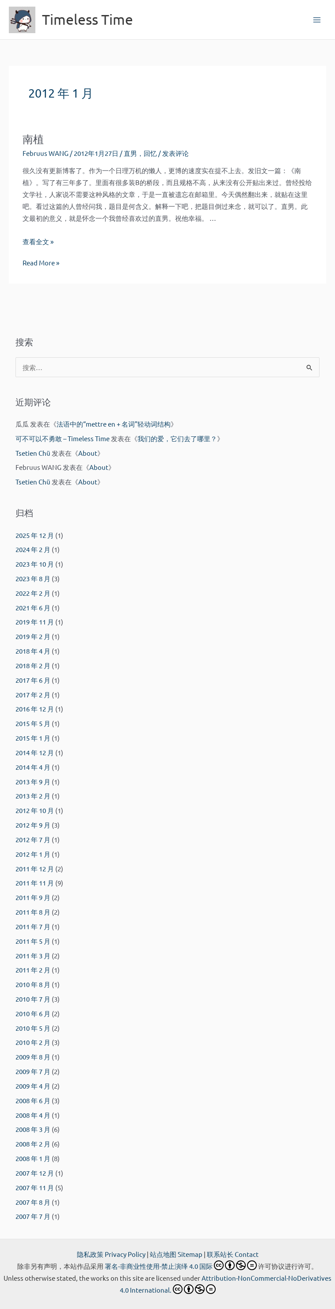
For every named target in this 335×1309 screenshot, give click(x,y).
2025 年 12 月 (34, 535)
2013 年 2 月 (32, 795)
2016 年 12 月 (34, 708)
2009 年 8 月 (32, 1056)
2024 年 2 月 (32, 549)
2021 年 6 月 (32, 607)
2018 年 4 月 (32, 651)
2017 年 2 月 (32, 694)
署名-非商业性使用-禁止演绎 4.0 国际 (181, 1266)
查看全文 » (38, 241)
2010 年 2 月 (32, 1042)
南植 (33, 138)
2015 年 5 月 (32, 723)
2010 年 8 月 (32, 984)
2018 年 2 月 (32, 665)
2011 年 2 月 (32, 969)
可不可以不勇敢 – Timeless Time (62, 438)
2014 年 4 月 (32, 767)
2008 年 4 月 (32, 1115)
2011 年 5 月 (32, 941)
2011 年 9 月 (32, 897)
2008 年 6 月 (32, 1100)
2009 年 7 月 (32, 1071)
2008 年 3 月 (32, 1129)
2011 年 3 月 (32, 955)
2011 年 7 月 (32, 926)
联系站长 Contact (233, 1254)
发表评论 (175, 153)
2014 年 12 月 (34, 752)
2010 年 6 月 (32, 1013)
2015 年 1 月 (32, 738)
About (87, 453)
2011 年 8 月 (32, 912)
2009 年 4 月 (32, 1086)
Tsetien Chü (32, 453)
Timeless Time (87, 19)
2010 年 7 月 (32, 999)
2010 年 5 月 (32, 1028)
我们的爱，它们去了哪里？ (177, 438)
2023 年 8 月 (32, 578)
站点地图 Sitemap (176, 1254)
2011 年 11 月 (34, 882)
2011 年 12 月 (34, 868)
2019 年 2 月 (32, 636)
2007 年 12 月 (34, 1173)
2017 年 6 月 (32, 680)
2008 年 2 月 (32, 1143)
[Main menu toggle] (317, 20)
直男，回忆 (140, 153)
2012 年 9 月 (32, 825)
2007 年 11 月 (34, 1187)
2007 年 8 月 (32, 1202)
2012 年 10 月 (34, 810)
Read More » (41, 263)
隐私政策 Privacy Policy (111, 1254)
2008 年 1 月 (32, 1158)
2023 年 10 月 (34, 564)
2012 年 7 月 (32, 839)
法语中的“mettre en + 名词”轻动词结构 (114, 424)
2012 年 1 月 (32, 854)
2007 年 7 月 (32, 1216)
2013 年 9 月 (32, 781)
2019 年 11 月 (34, 621)
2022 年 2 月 (32, 593)
